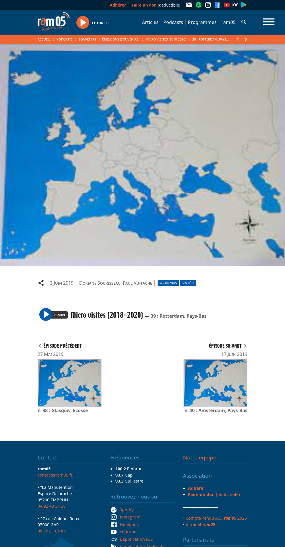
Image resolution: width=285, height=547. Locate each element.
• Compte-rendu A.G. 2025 (215, 518)
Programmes (202, 22)
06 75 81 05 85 (52, 531)
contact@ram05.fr (55, 475)
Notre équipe (199, 457)
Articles (150, 22)
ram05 (228, 22)
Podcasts (173, 22)
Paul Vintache (137, 283)
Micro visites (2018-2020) (165, 39)
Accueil (44, 39)
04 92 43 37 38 (52, 506)
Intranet (200, 524)
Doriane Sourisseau (100, 283)
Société (188, 283)
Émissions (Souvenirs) (120, 39)
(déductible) (156, 5)
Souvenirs (87, 39)
